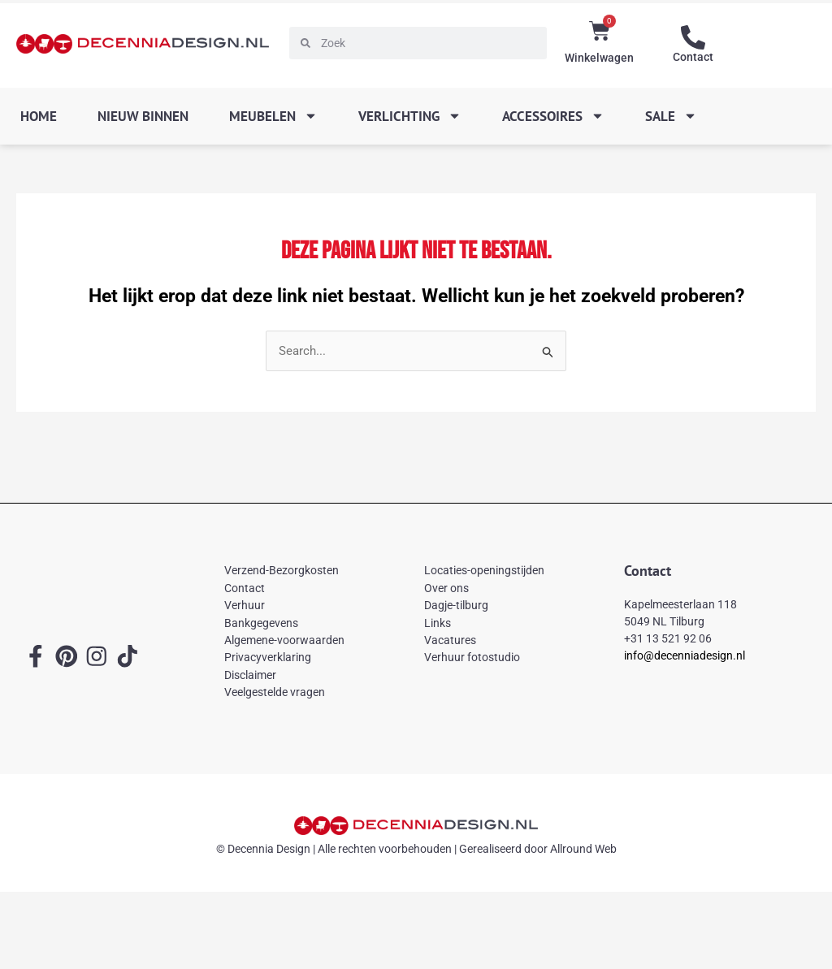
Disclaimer (250, 674)
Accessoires (553, 116)
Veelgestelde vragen (274, 692)
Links (437, 622)
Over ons (446, 588)
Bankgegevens (261, 622)
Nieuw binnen (143, 116)
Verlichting (410, 116)
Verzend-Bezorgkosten (281, 571)
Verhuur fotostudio (472, 657)
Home (38, 116)
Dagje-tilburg (456, 605)
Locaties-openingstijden (484, 571)
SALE (671, 116)
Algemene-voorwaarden (284, 640)
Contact (693, 56)
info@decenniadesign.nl (684, 655)
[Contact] (693, 37)
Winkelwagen (599, 57)
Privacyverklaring (267, 657)
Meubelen (273, 116)
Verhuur (244, 605)
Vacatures (450, 640)
